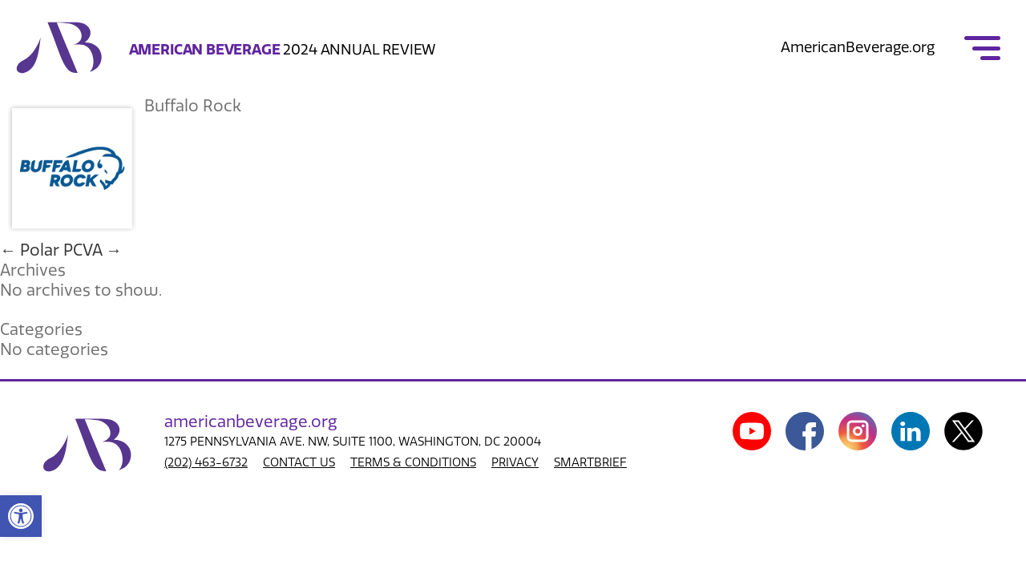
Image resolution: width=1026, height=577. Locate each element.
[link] (21, 516)
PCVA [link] (92, 250)
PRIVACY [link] (515, 462)
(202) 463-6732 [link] (206, 462)
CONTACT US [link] (299, 462)
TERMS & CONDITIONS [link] (413, 462)
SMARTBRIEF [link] (590, 462)
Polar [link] (29, 250)
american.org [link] (250, 421)
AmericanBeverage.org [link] (858, 47)
